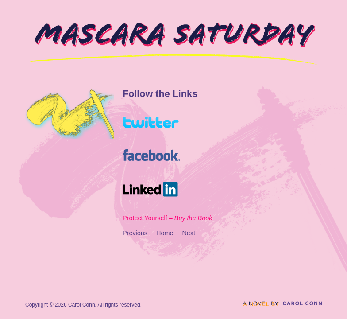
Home (164, 233)
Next (188, 233)
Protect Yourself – (167, 218)
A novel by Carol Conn (282, 303)
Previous (135, 233)
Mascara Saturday (173, 43)
